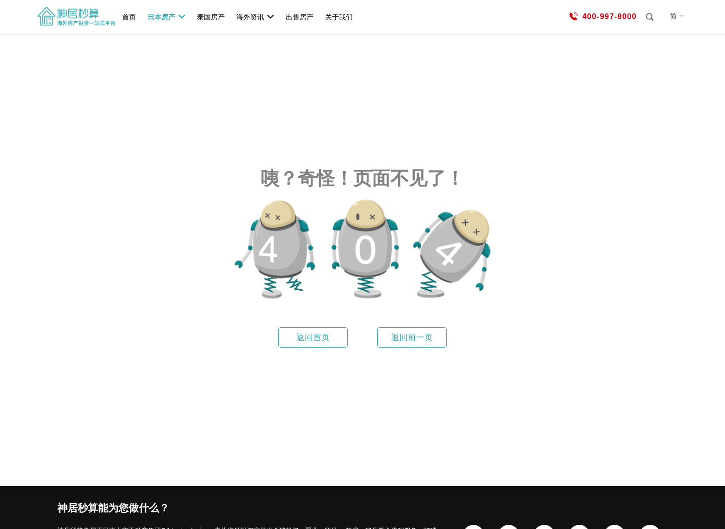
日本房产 (166, 17)
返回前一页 (412, 337)
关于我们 (339, 16)
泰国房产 (211, 16)
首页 (129, 16)
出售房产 (299, 16)
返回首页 (313, 337)
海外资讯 (255, 17)
